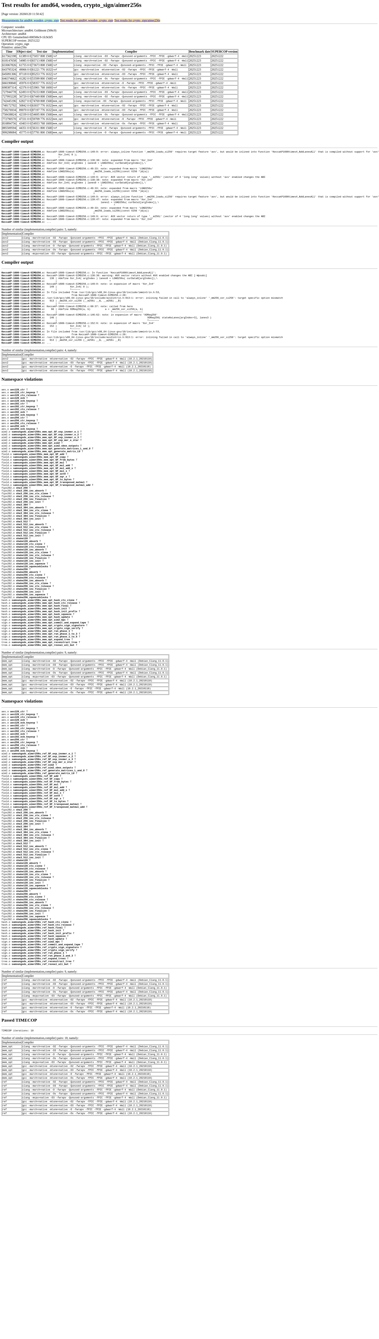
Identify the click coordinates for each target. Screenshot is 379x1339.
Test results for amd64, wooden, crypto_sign (86, 20)
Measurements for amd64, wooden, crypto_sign (30, 20)
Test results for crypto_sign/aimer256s (137, 20)
